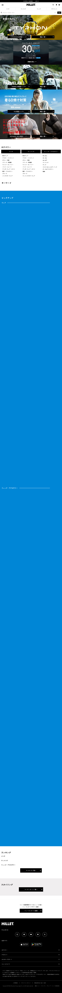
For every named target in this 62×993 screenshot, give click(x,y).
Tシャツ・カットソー (7, 164)
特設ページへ (19, 37)
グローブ (4, 173)
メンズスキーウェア (7, 176)
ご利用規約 (15, 983)
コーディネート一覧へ (31, 889)
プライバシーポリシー (26, 983)
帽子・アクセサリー (7, 171)
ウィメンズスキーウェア (29, 176)
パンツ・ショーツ (6, 167)
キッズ (44, 165)
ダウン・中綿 (5, 160)
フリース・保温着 (6, 162)
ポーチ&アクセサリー (48, 169)
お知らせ (37, 1)
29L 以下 (45, 160)
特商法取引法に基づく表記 (40, 983)
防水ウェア (5, 155)
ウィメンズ (23, 9)
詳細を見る (32, 62)
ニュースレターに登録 (31, 911)
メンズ (7, 9)
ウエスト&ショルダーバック (50, 167)
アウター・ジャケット (8, 158)
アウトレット (54, 9)
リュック (39, 9)
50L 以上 (45, 155)
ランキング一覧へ (31, 870)
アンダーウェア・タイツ (8, 169)
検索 (59, 12)
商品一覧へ (47, 37)
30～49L (45, 158)
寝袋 (44, 171)
